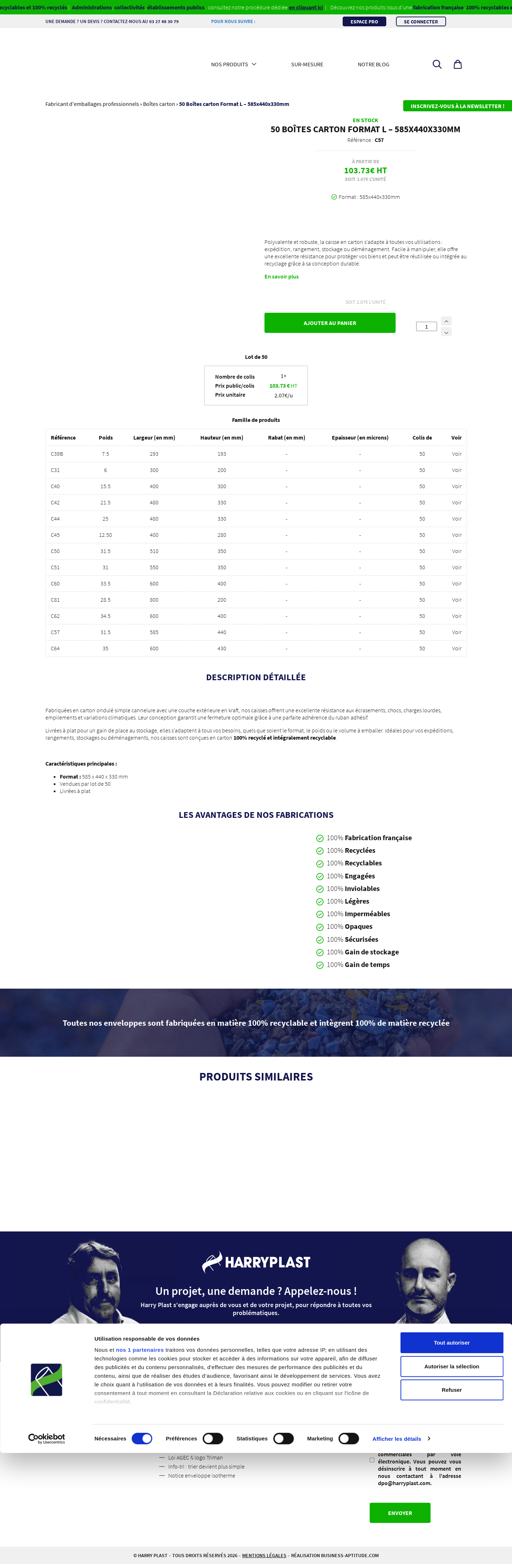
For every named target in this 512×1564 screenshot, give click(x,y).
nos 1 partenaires (140, 1461)
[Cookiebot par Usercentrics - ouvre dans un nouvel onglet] (46, 1550)
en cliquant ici (317, 7)
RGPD (379, 1419)
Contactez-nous (84, 1403)
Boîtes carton (159, 103)
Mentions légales (188, 1394)
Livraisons (180, 1412)
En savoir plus (281, 276)
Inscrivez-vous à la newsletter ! (457, 106)
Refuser (452, 1501)
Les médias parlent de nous (98, 1412)
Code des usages (187, 1430)
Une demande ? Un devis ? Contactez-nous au (115, 21)
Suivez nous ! (81, 1394)
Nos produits (229, 64)
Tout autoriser (452, 1454)
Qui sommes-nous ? (88, 1385)
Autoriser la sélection (452, 1477)
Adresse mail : (387, 1388)
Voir (457, 453)
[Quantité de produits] (426, 326)
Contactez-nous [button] (256, 1337)
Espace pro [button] (364, 21)
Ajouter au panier (330, 322)
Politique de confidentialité (98, 1421)
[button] (457, 64)
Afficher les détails (397, 1550)
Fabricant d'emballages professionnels (92, 103)
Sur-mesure (307, 64)
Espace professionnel (193, 1385)
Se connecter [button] (421, 21)
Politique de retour (190, 1421)
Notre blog (373, 64)
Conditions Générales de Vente (204, 1403)
